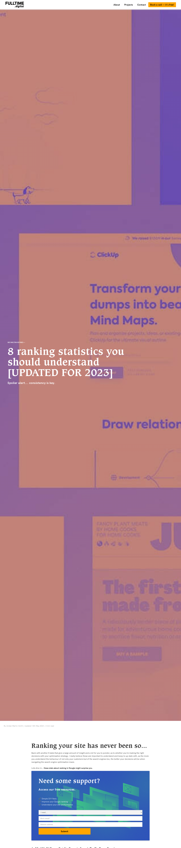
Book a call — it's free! (162, 4)
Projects (128, 4)
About (117, 4)
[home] (58, 4)
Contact (141, 4)
